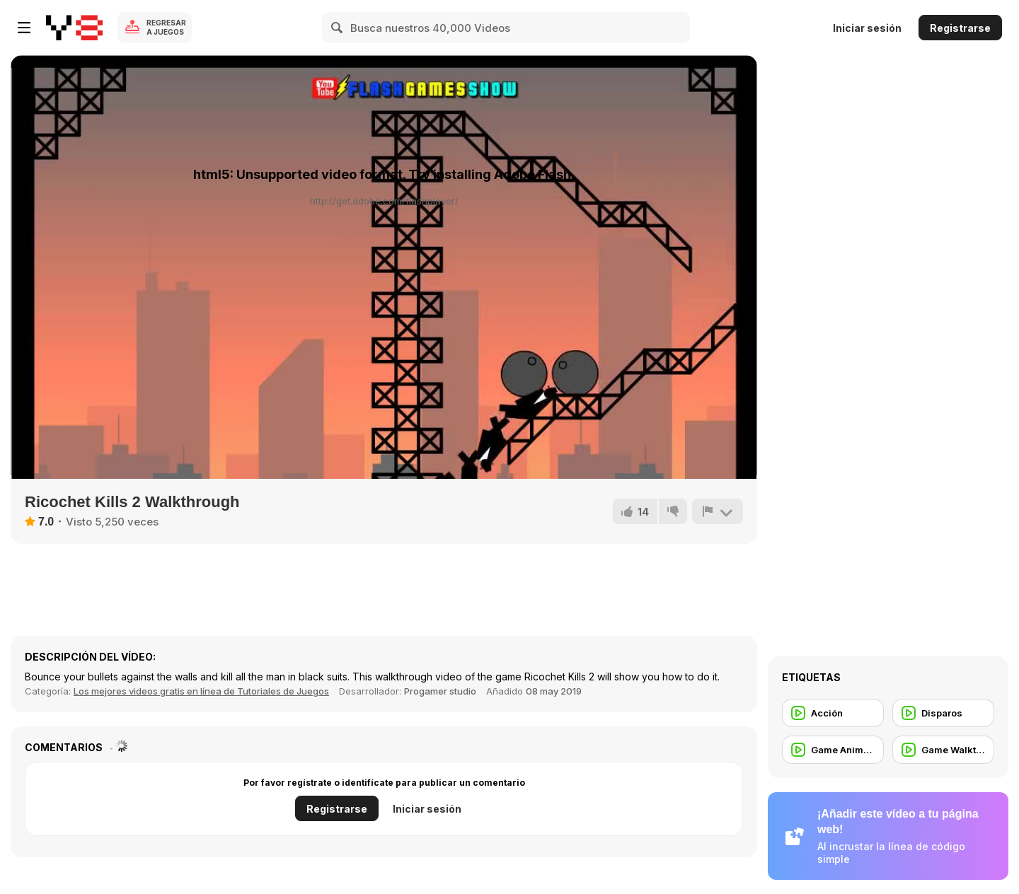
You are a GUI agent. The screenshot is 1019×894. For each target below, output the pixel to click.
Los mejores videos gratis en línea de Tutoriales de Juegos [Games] (201, 691)
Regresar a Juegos (166, 27)
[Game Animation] (833, 750)
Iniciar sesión (867, 28)
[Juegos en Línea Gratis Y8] (74, 27)
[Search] (337, 27)
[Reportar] (717, 511)
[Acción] (833, 713)
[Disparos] (943, 713)
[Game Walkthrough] (943, 750)
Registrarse (960, 28)
